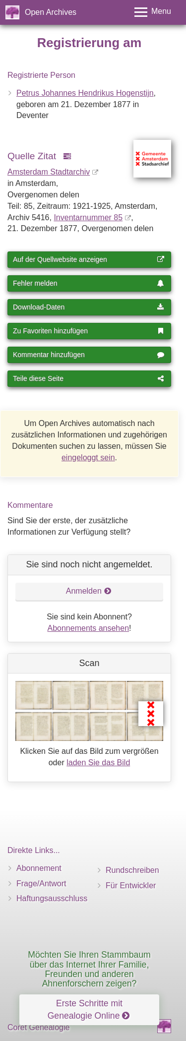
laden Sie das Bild (98, 762)
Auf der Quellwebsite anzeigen (88, 259)
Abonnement (39, 868)
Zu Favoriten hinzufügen (88, 331)
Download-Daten (88, 307)
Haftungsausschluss (51, 898)
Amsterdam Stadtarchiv (48, 172)
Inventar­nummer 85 (88, 217)
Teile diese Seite (88, 378)
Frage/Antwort (41, 883)
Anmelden (89, 591)
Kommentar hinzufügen (88, 355)
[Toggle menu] (153, 12)
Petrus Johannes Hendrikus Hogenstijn (85, 93)
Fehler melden (88, 283)
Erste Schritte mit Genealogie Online (89, 1009)
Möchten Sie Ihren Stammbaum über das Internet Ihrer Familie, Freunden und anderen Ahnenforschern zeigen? (89, 969)
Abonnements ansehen (88, 628)
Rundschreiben (132, 870)
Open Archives (50, 12)
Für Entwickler (131, 885)
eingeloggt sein (88, 457)
